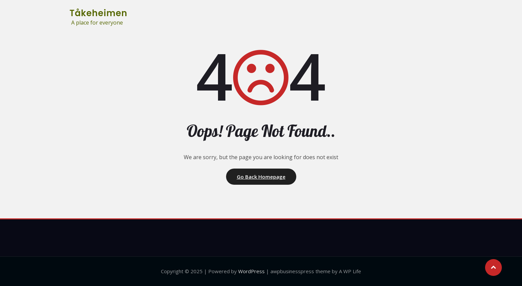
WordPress (251, 271)
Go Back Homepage (261, 176)
